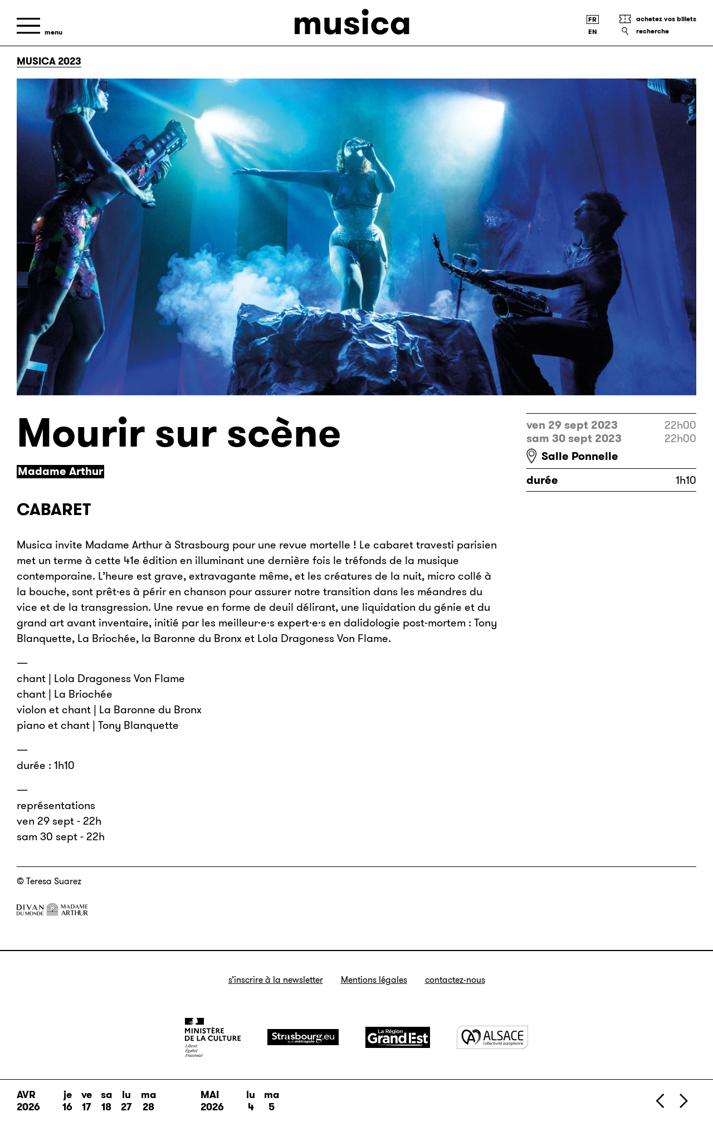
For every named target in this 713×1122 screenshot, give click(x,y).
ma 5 (271, 1100)
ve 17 (86, 1100)
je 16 (67, 1100)
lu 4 (250, 1100)
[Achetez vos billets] (657, 19)
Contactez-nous (455, 979)
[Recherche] (657, 31)
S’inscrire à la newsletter (275, 979)
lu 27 (126, 1100)
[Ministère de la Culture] (213, 1037)
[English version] (592, 32)
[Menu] (39, 26)
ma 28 (148, 1100)
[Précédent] (660, 1100)
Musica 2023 (49, 61)
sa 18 (106, 1100)
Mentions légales (374, 979)
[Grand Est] (397, 1037)
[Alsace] (492, 1037)
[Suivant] (683, 1100)
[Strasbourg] (303, 1037)
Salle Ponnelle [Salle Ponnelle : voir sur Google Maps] (579, 456)
